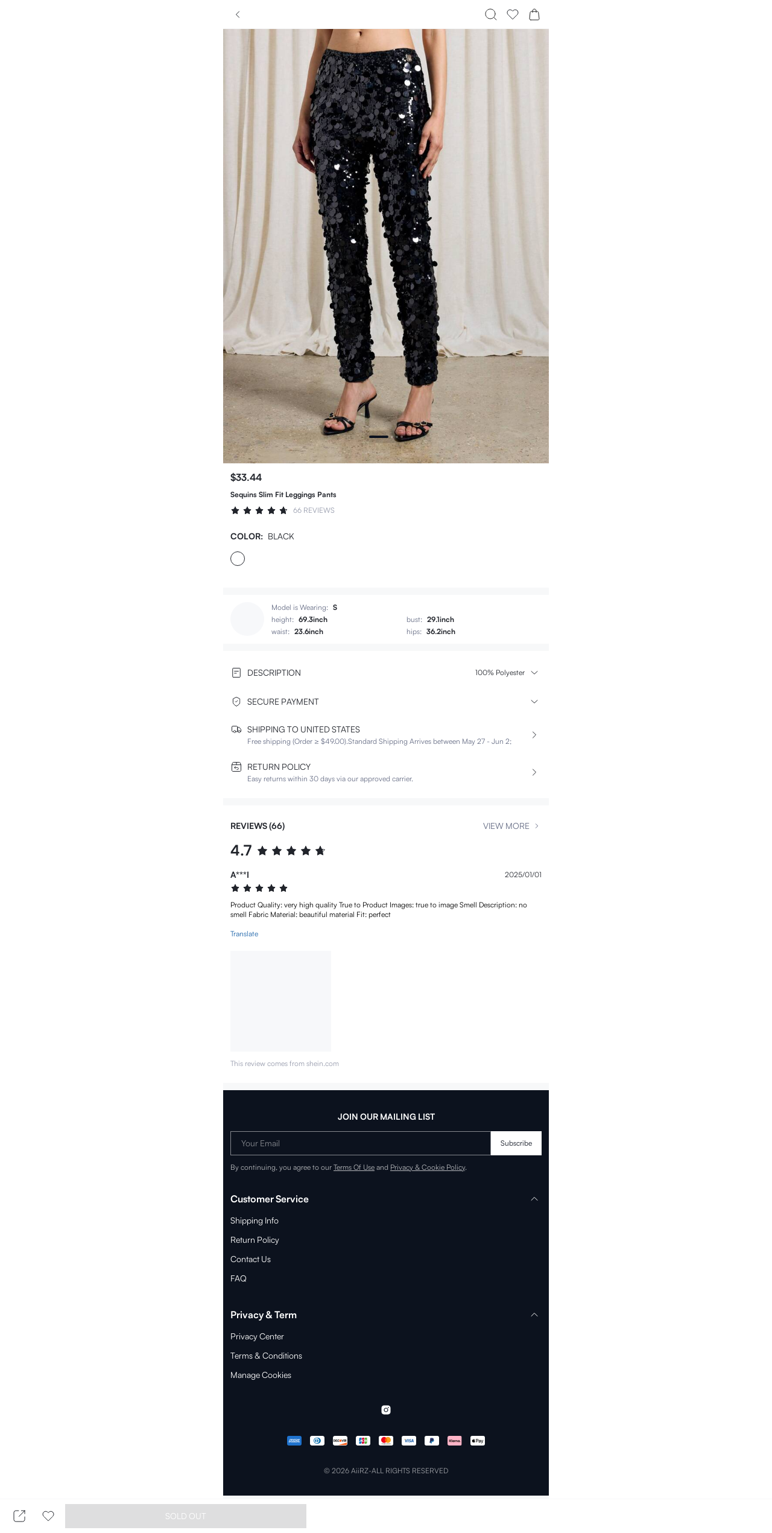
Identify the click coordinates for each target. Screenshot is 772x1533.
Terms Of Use (344, 1166)
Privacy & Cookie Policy (415, 1166)
